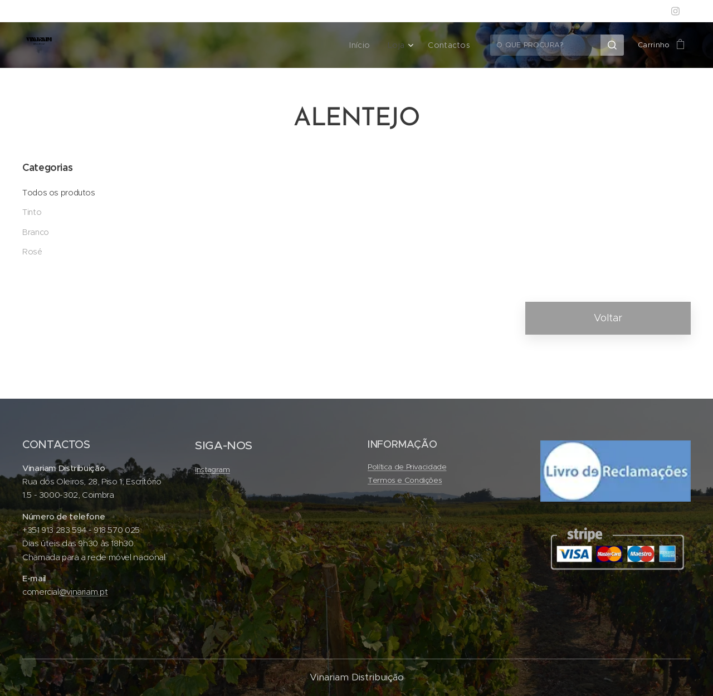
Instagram (212, 469)
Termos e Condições (405, 481)
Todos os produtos (58, 193)
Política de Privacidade (407, 467)
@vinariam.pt (83, 591)
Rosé (32, 252)
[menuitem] (367, 45)
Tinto (31, 212)
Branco (35, 232)
